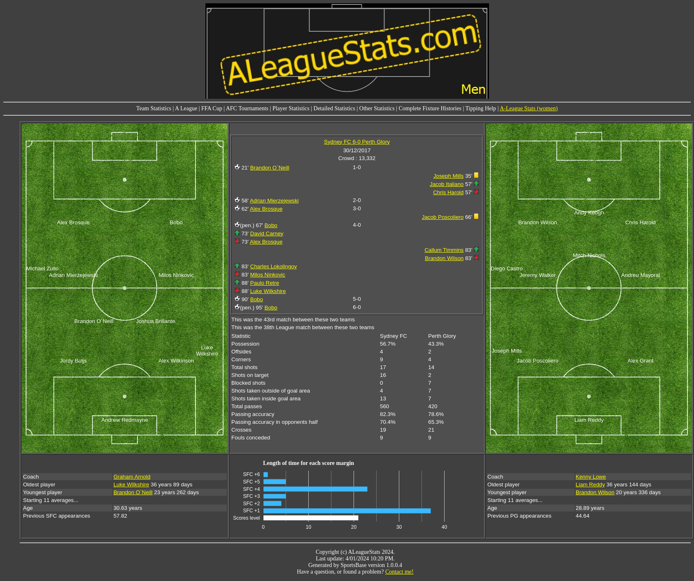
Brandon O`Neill (269, 168)
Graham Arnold (132, 477)
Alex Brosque (266, 209)
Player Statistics (291, 108)
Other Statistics (377, 108)
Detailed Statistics (334, 108)
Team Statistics (153, 108)
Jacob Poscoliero (443, 217)
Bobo (271, 225)
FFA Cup (211, 108)
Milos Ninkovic (267, 275)
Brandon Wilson (444, 258)
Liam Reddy (590, 484)
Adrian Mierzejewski (274, 201)
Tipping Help (481, 108)
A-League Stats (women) (529, 108)
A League (186, 108)
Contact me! (399, 572)
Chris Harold (448, 192)
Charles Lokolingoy (273, 266)
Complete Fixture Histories (430, 108)
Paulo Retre (264, 283)
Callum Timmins (443, 250)
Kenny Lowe (591, 477)
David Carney (267, 233)
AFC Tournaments (247, 108)
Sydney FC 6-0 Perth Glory (357, 142)
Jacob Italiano (446, 184)
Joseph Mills (448, 176)
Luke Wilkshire (268, 291)
